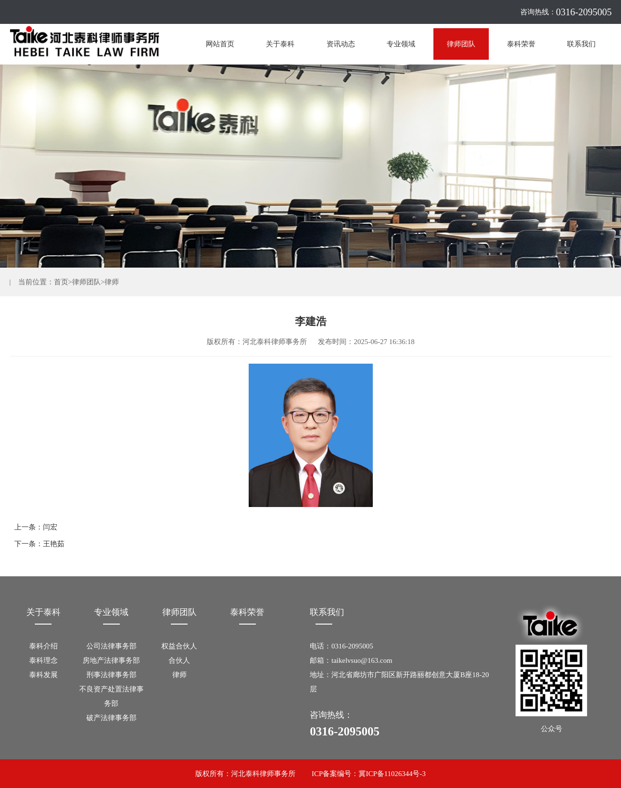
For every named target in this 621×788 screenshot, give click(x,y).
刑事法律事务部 (111, 675)
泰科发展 (43, 675)
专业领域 (401, 44)
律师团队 (461, 44)
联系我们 (581, 44)
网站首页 (220, 44)
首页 (61, 282)
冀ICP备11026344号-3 (391, 773)
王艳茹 (53, 544)
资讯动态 (340, 44)
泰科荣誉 (521, 44)
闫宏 (50, 527)
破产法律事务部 (111, 718)
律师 (112, 282)
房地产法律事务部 (111, 660)
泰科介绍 (43, 646)
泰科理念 (43, 660)
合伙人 (179, 660)
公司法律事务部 (111, 646)
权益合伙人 (179, 646)
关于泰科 (280, 44)
